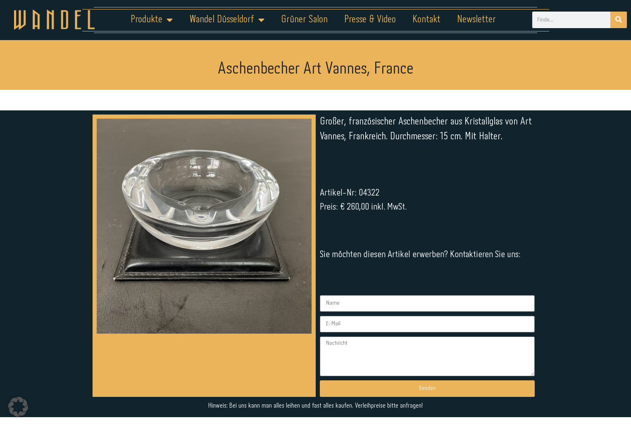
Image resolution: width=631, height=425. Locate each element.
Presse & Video (370, 19)
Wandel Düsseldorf (226, 20)
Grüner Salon (304, 19)
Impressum (265, 399)
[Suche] (618, 20)
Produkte (152, 20)
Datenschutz (320, 399)
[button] (18, 407)
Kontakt (426, 19)
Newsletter (476, 19)
